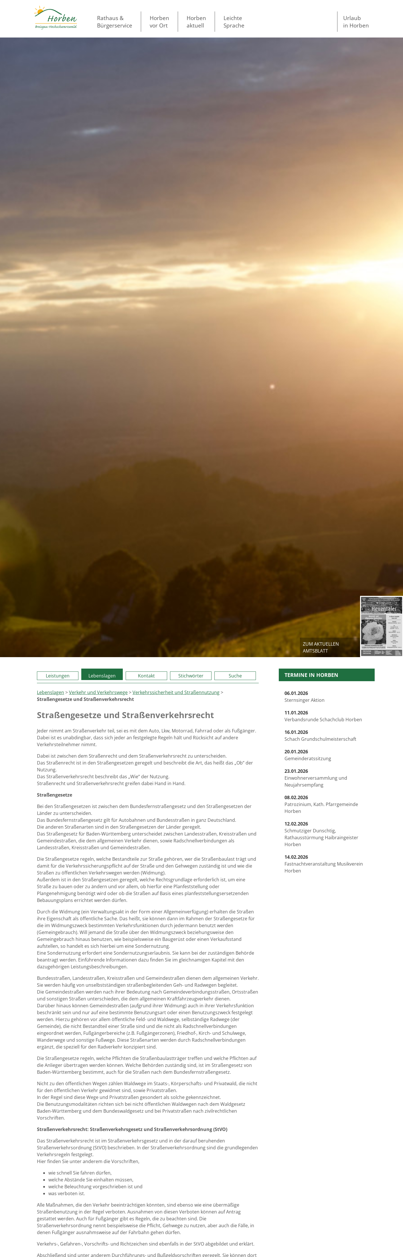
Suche (235, 676)
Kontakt (146, 676)
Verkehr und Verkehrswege (98, 692)
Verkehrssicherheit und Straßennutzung (176, 692)
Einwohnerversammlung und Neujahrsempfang (316, 778)
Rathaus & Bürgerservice (114, 21)
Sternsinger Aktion (305, 696)
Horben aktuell (196, 21)
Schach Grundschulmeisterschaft (320, 735)
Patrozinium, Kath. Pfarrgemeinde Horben (321, 804)
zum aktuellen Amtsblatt (321, 647)
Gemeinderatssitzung (308, 755)
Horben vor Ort (159, 21)
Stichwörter (191, 676)
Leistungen (58, 676)
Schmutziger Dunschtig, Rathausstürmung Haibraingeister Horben (321, 834)
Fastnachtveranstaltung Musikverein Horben (324, 864)
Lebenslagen (102, 676)
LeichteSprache (234, 21)
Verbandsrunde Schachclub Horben (323, 716)
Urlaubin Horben (356, 21)
